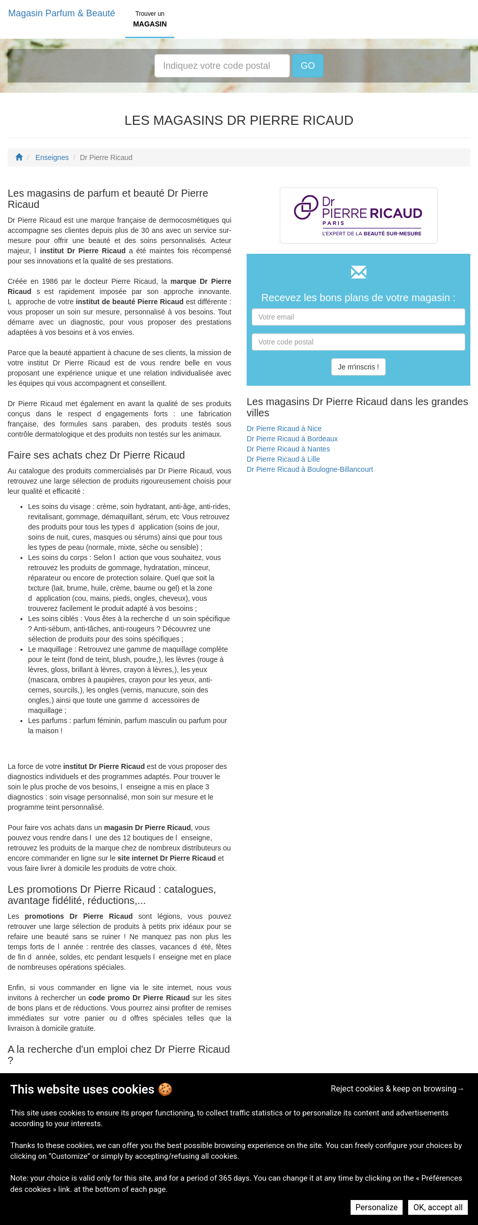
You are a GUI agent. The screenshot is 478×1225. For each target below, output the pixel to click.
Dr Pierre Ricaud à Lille (283, 459)
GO (308, 66)
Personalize (377, 1207)
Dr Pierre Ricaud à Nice (284, 428)
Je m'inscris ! (358, 367)
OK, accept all (438, 1207)
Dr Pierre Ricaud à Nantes (288, 449)
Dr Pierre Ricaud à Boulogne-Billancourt (310, 469)
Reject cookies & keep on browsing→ (398, 1089)
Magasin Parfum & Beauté (61, 13)
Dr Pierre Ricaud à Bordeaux (292, 439)
